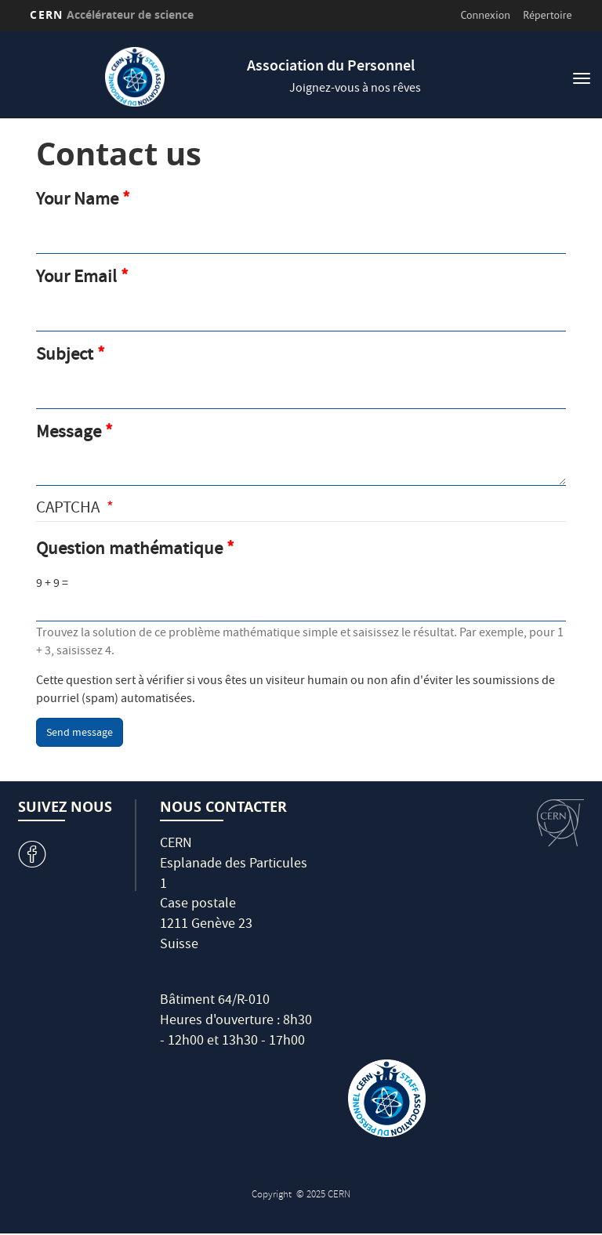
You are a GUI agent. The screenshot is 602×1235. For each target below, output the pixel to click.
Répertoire (547, 15)
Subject (64, 356)
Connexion (485, 15)
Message (68, 434)
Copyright (273, 1195)
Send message (79, 733)
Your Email (76, 279)
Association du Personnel (331, 67)
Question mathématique (129, 551)
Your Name (77, 201)
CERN (112, 14)
